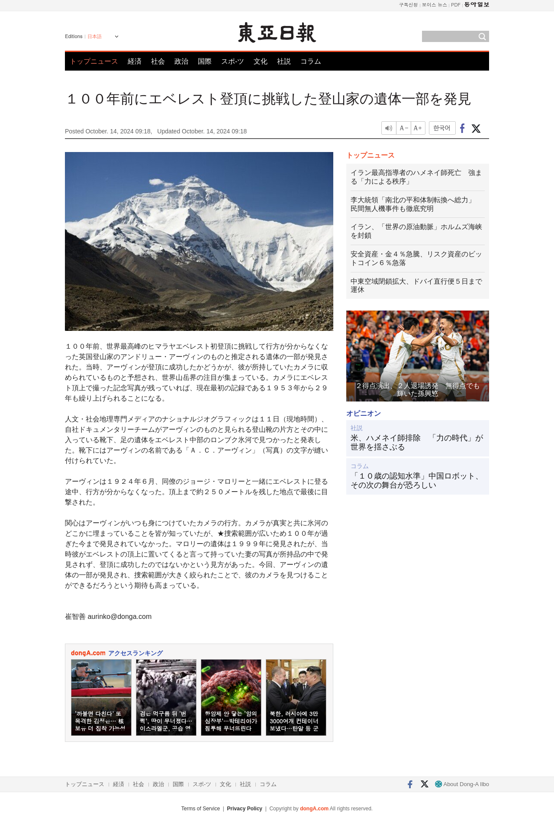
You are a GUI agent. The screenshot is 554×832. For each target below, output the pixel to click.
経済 (135, 61)
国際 (205, 61)
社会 (158, 61)
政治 (181, 61)
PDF (456, 4)
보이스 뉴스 (435, 4)
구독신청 (408, 4)
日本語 (94, 36)
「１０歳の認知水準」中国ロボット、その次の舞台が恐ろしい (417, 481)
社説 (284, 61)
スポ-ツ (232, 61)
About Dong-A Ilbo (462, 784)
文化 (260, 61)
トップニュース (94, 61)
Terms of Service (200, 809)
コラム (310, 61)
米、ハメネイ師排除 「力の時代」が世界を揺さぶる (417, 443)
